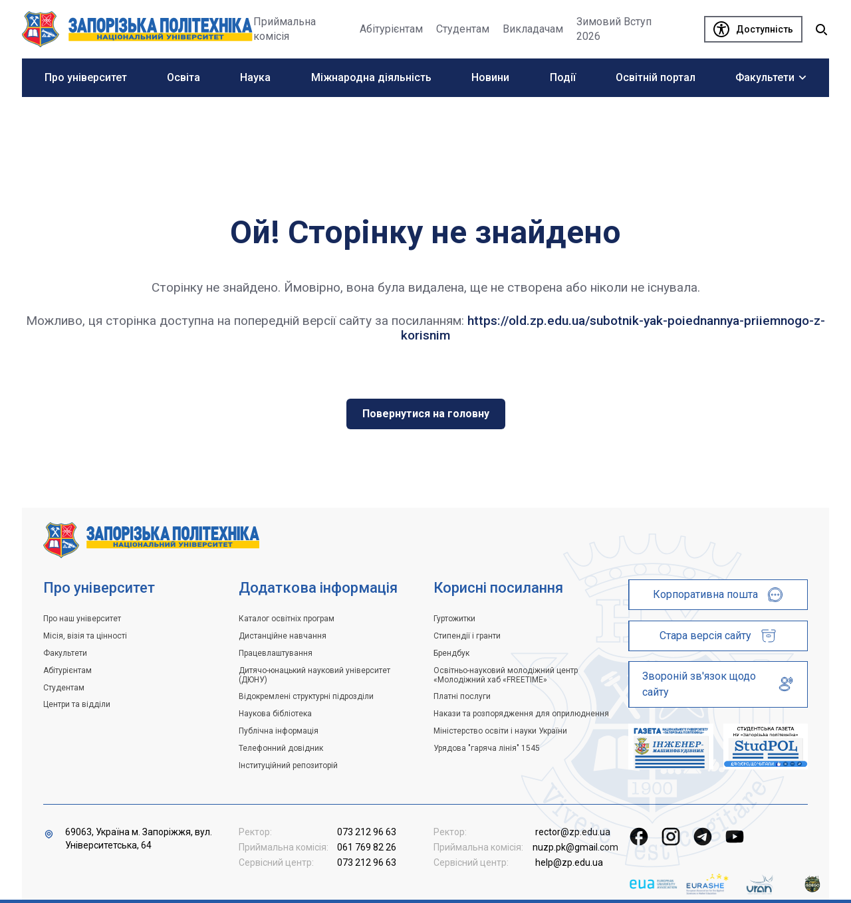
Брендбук (451, 653)
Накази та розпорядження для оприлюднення (521, 713)
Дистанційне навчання (282, 636)
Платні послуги (462, 696)
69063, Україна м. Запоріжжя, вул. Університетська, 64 (138, 839)
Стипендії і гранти (467, 636)
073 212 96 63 (366, 832)
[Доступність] (753, 29)
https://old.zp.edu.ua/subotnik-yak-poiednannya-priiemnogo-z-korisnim (613, 328)
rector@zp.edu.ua (572, 832)
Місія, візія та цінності (85, 636)
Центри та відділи (76, 704)
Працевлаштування (275, 653)
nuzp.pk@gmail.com (575, 847)
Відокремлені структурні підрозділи (306, 696)
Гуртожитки (454, 618)
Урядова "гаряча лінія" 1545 (486, 748)
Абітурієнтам (67, 670)
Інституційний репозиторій (288, 765)
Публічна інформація (278, 731)
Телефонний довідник (281, 748)
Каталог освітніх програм (286, 618)
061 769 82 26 (366, 847)
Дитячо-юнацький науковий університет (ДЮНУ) (314, 675)
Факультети (65, 653)
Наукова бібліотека (275, 713)
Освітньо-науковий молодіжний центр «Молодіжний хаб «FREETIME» (505, 675)
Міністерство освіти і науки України (500, 731)
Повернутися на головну (425, 413)
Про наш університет (82, 618)
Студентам (63, 687)
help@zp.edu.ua (569, 862)
